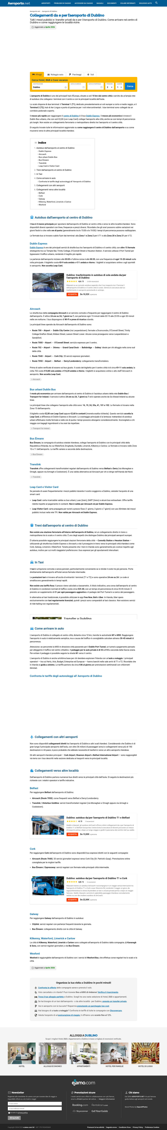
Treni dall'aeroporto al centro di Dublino (54, 170)
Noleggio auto (145, 3)
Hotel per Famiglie (114, 1055)
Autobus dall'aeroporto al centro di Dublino (55, 148)
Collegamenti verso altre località (50, 189)
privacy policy (23, 1113)
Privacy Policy (138, 1127)
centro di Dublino (71, 116)
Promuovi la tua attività (95, 1127)
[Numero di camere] (119, 87)
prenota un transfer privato (114, 1001)
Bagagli (100, 3)
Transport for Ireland (41, 428)
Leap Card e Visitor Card (49, 166)
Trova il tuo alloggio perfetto (51, 997)
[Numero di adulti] (110, 87)
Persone (110, 84)
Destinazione (38, 84)
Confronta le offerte (47, 988)
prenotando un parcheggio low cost (93, 1006)
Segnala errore (111, 1127)
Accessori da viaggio (84, 3)
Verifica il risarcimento (108, 992)
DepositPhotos (142, 1107)
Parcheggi (76, 74)
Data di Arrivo (76, 84)
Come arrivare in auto (46, 178)
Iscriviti (15, 1118)
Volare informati (127, 3)
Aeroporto (19, 3)
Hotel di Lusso (145, 1055)
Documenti (112, 3)
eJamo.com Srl (28, 1127)
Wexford (42, 205)
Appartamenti (83, 1055)
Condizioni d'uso (125, 1127)
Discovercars (116, 1010)
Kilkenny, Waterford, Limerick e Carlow (55, 202)
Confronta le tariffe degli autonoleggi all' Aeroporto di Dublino (65, 181)
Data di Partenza (95, 84)
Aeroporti (45, 3)
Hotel (22, 1055)
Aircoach (42, 154)
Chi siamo (134, 1092)
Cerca (130, 86)
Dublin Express (93, 116)
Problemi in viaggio (62, 3)
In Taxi (39, 174)
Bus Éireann (44, 160)
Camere (119, 84)
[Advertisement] (83, 50)
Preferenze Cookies (152, 1127)
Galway (42, 199)
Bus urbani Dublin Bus (48, 157)
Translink (42, 163)
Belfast (42, 193)
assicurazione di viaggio (69, 1015)
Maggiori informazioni (107, 1099)
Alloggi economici (53, 1055)
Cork (41, 196)
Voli (92, 74)
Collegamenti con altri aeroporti (50, 185)
